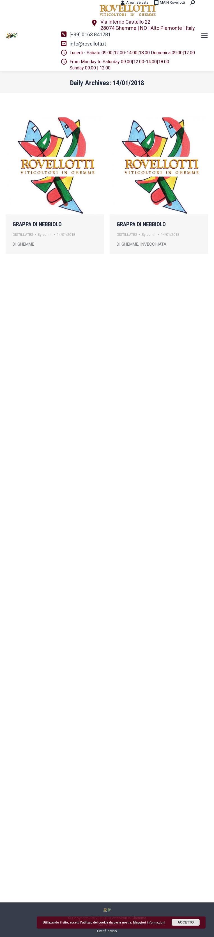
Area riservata (134, 2)
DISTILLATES (23, 234)
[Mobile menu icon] (204, 36)
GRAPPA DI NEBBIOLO (37, 224)
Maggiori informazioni (149, 922)
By (45, 234)
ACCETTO (186, 922)
